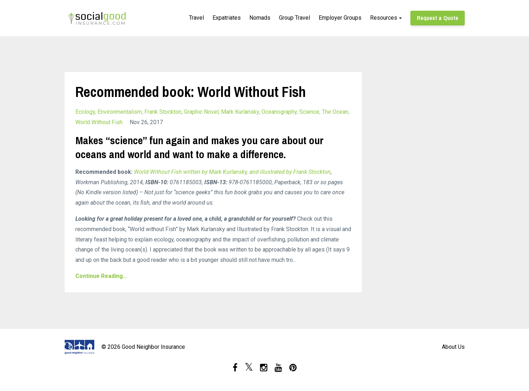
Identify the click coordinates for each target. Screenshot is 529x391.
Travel (196, 17)
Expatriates (227, 17)
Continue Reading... (101, 276)
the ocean (335, 111)
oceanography (279, 111)
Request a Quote (437, 18)
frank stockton (162, 111)
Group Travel (294, 17)
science (309, 111)
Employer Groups (340, 17)
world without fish (99, 122)
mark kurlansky (240, 111)
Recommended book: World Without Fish (190, 91)
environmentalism (120, 111)
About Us (453, 346)
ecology (85, 111)
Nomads (259, 17)
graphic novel (201, 111)
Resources (383, 17)
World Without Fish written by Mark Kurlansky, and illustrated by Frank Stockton (232, 171)
